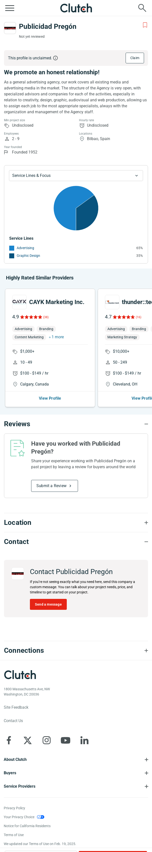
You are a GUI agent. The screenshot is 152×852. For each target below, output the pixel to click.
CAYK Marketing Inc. (56, 302)
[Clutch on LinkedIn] (84, 740)
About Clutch (15, 759)
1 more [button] (58, 337)
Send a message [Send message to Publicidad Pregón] (48, 604)
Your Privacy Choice (19, 817)
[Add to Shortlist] (145, 25)
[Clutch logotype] (20, 674)
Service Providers (19, 786)
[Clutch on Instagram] (47, 740)
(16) (138, 317)
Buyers (10, 773)
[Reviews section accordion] (76, 424)
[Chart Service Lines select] (76, 175)
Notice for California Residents (27, 826)
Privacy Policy (14, 808)
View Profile (50, 398)
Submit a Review (51, 485)
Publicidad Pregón (47, 26)
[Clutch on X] (28, 740)
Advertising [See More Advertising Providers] (25, 248)
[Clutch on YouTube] (66, 740)
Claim (134, 58)
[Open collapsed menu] (10, 8)
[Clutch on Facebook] (9, 740)
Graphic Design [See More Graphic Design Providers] (28, 256)
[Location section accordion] (76, 522)
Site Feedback (16, 707)
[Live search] (142, 8)
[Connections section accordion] (76, 650)
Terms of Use (14, 835)
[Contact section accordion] (76, 541)
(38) (46, 317)
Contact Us (13, 720)
